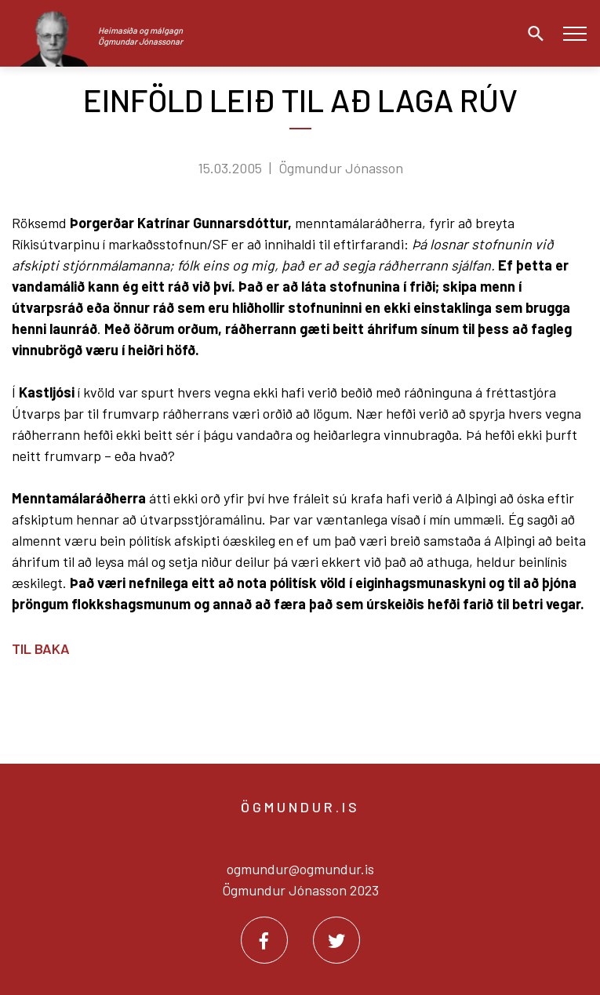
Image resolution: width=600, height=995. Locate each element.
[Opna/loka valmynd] (574, 33)
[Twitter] (336, 940)
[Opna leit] (532, 33)
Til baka (41, 648)
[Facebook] (264, 940)
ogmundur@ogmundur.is (300, 868)
